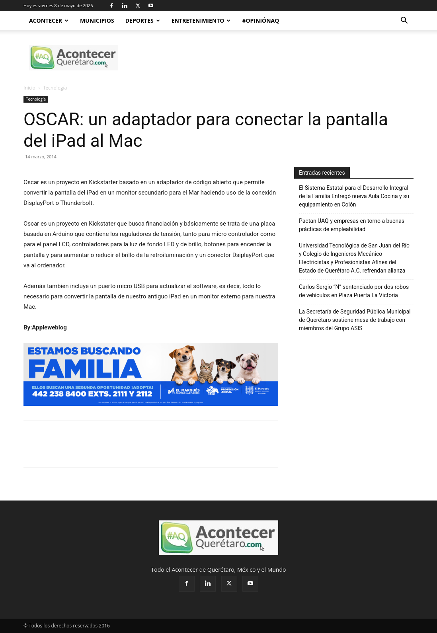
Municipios (97, 20)
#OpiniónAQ (260, 20)
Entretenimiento (201, 20)
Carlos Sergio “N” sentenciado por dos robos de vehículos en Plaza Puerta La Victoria (354, 291)
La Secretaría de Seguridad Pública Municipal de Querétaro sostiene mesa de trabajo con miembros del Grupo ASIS (355, 319)
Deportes (142, 20)
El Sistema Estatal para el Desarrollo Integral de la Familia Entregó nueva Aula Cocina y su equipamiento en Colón (354, 196)
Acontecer (48, 20)
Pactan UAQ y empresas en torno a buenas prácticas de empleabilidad (351, 225)
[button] (404, 21)
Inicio (29, 87)
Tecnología (36, 99)
